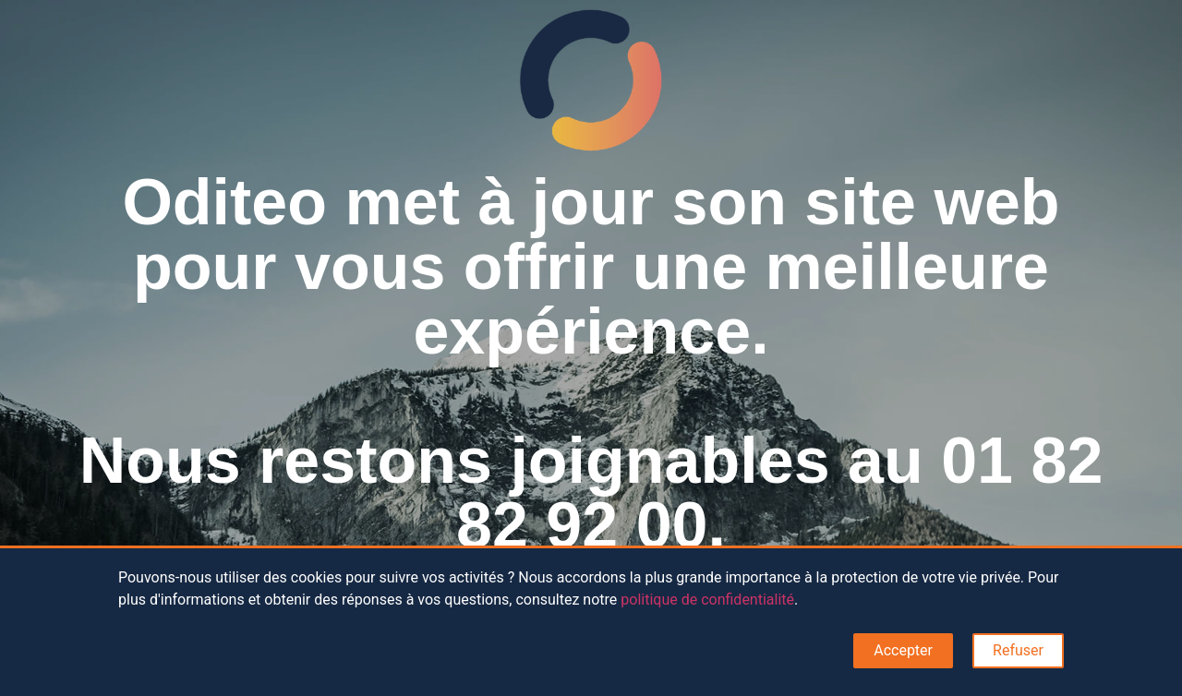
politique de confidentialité (707, 599)
